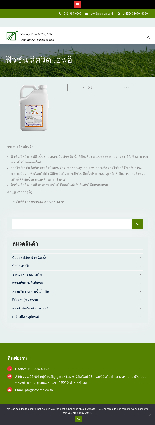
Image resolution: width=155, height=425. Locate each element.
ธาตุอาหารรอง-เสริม (27, 274)
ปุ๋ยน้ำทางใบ (21, 266)
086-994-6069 (72, 13)
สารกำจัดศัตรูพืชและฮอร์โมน (33, 308)
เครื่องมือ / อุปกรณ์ (25, 317)
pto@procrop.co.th (102, 13)
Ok (78, 419)
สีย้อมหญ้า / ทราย (25, 300)
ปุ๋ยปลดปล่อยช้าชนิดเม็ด (29, 258)
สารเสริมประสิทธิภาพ (27, 283)
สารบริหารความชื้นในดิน (30, 291)
